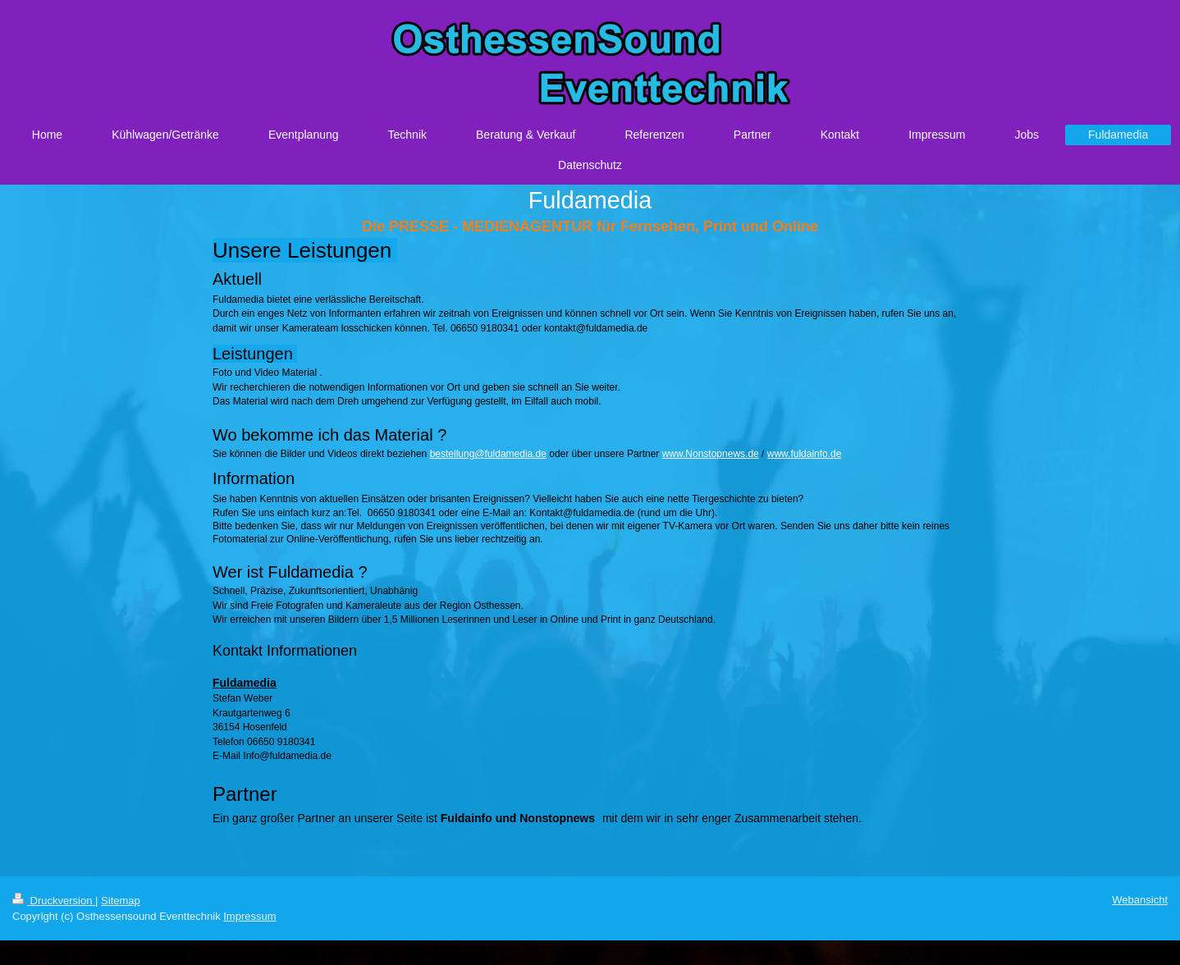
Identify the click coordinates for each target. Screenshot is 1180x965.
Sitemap (120, 900)
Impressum (249, 916)
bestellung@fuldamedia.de (488, 454)
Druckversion (53, 900)
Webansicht (1140, 900)
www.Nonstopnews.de (710, 454)
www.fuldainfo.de (804, 454)
